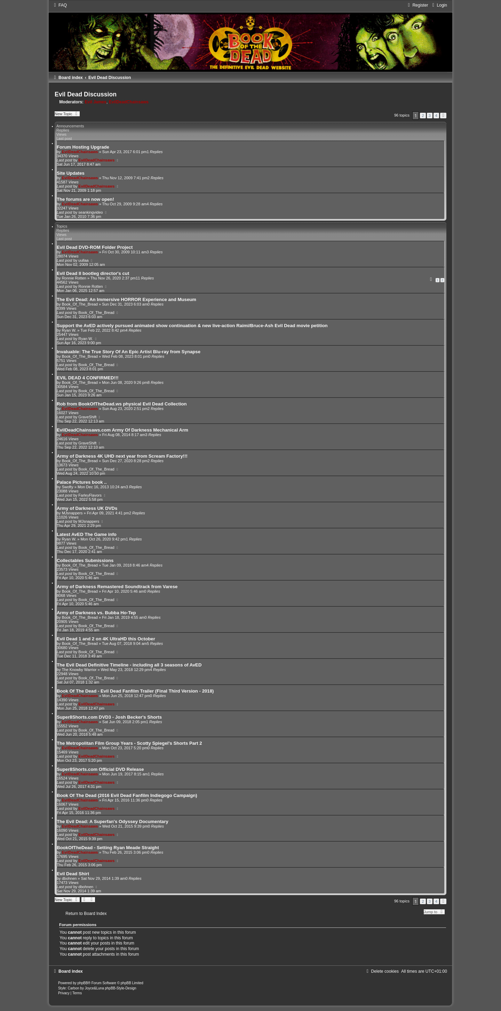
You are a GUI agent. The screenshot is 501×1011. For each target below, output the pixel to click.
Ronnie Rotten (74, 278)
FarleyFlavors (90, 495)
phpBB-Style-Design (120, 988)
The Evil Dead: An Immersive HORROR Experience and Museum (126, 299)
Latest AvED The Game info (87, 534)
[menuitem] (59, 5)
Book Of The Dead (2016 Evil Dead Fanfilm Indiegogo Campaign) (127, 795)
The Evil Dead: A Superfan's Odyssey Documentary (112, 821)
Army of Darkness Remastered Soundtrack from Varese (117, 586)
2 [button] (423, 115)
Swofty (67, 487)
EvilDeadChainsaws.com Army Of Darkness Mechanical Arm (122, 430)
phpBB (83, 983)
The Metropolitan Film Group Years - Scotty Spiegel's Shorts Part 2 (129, 743)
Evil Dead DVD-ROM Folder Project (95, 247)
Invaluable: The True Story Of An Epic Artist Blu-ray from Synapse (128, 351)
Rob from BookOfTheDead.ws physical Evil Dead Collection (122, 403)
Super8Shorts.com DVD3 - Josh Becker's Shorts (109, 717)
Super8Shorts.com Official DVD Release (100, 769)
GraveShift (87, 417)
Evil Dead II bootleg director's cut (93, 273)
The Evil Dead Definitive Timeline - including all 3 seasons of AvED (129, 665)
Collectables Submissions (85, 560)
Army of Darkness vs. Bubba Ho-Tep (96, 612)
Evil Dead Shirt (73, 873)
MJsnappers (72, 513)
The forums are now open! (85, 199)
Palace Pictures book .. (82, 482)
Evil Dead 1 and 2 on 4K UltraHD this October (106, 638)
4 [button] (436, 115)
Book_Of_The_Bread (80, 304)
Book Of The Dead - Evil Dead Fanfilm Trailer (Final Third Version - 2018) (135, 691)
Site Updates (71, 173)
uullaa (83, 260)
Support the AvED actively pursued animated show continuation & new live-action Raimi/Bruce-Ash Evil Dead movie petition (192, 325)
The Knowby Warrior (79, 670)
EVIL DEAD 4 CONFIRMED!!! (88, 377)
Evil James (96, 102)
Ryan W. (69, 330)
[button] (443, 115)
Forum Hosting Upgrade (83, 147)
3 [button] (430, 115)
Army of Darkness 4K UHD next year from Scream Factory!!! (122, 456)
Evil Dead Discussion (86, 94)
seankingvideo (90, 212)
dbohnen (69, 878)
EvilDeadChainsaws (129, 102)
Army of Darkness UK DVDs (87, 508)
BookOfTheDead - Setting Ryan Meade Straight (108, 847)
